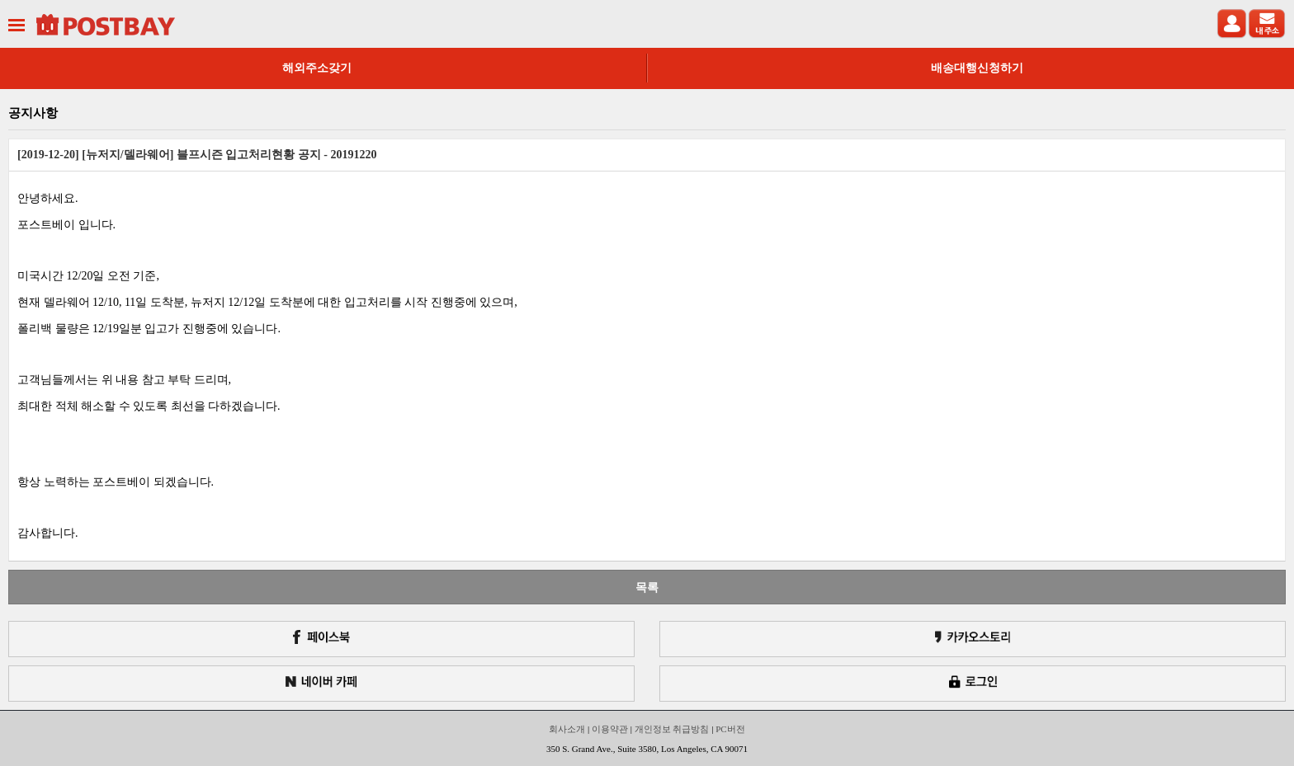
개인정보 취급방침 (672, 729)
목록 (647, 587)
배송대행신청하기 (977, 68)
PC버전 (729, 729)
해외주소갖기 (317, 68)
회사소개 (567, 729)
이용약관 (610, 729)
